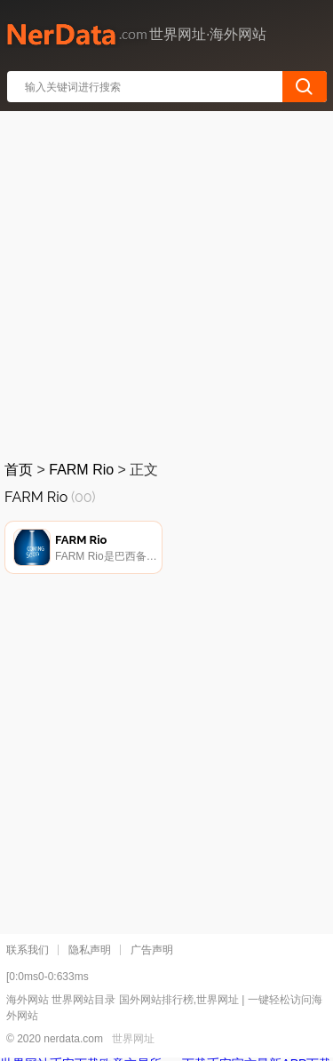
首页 (18, 469)
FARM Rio (81, 469)
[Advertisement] (166, 282)
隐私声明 (89, 950)
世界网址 (133, 1039)
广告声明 (152, 950)
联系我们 (27, 950)
